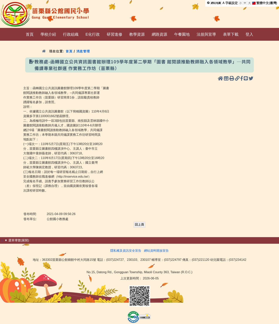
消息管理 (83, 51)
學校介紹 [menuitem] (48, 34)
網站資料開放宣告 (156, 250)
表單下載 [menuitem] (231, 34)
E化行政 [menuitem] (92, 34)
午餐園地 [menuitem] (182, 34)
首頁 (69, 51)
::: (2, 240)
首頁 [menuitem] (30, 34)
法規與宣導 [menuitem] (206, 34)
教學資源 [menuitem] (137, 34)
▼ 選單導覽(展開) (16, 240)
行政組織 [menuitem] (70, 34)
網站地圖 (216, 3)
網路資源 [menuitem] (159, 34)
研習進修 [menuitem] (114, 34)
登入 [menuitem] (249, 34)
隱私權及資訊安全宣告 (125, 250)
